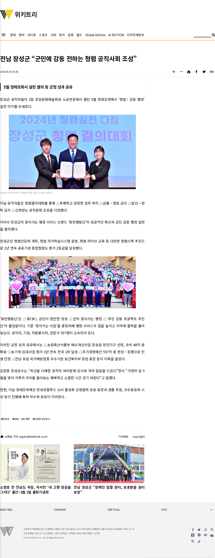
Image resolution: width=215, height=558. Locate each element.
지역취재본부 (135, 34)
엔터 (21, 34)
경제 (13, 34)
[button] (173, 72)
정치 (62, 34)
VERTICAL (114, 510)
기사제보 (123, 436)
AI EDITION (116, 34)
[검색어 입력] (202, 35)
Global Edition (95, 34)
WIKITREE (6, 510)
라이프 (31, 34)
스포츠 (43, 34)
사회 (53, 34)
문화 (70, 34)
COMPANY (60, 510)
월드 (79, 34)
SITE (164, 510)
